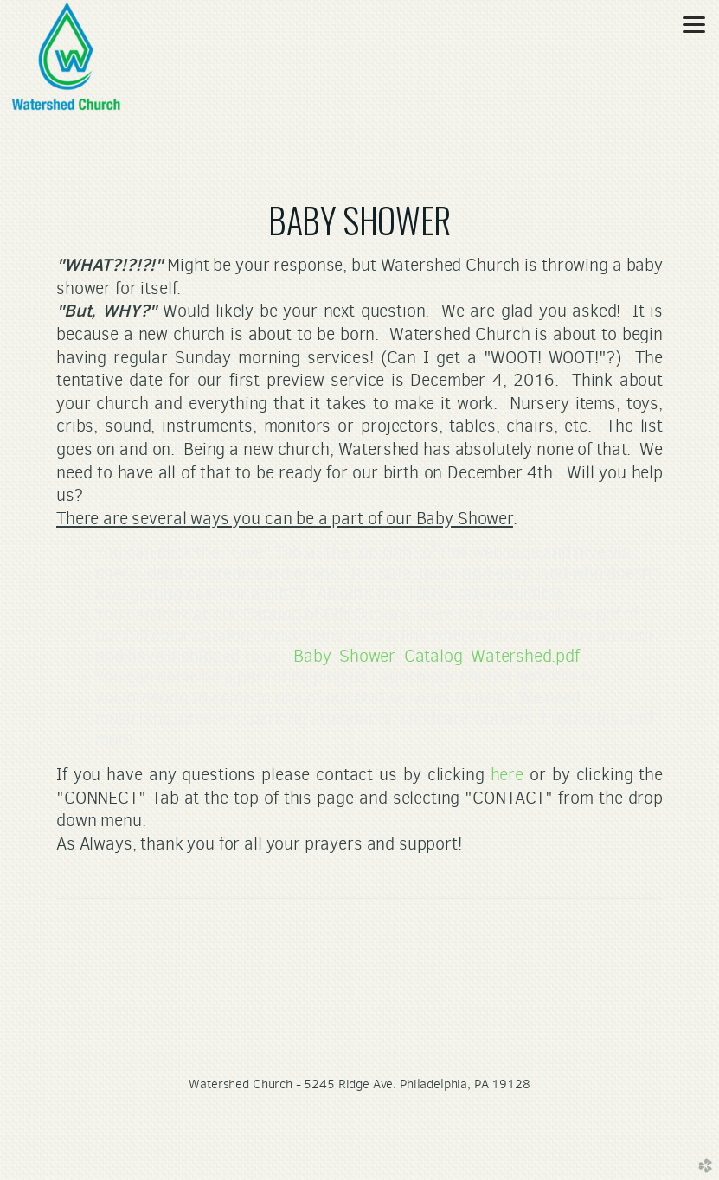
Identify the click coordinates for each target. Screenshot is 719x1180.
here (507, 774)
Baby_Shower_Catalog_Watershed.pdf (436, 656)
